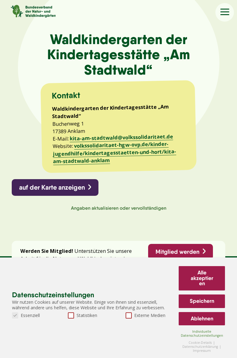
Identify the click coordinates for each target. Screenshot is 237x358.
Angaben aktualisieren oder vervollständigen (119, 208)
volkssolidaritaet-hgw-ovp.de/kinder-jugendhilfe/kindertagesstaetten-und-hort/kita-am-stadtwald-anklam (114, 153)
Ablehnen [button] (202, 318)
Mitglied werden (177, 252)
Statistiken (82, 315)
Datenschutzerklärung (200, 346)
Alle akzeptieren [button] (202, 278)
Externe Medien (145, 315)
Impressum (202, 350)
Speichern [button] (202, 301)
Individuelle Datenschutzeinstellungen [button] (202, 333)
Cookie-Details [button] (201, 342)
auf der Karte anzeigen (52, 187)
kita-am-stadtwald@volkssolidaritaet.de (121, 137)
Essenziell (26, 315)
